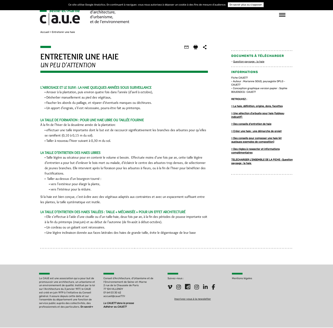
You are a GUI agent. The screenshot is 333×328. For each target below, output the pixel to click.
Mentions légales (242, 278)
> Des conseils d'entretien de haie (252, 123)
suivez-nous (230, 15)
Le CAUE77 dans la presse (118, 303)
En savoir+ (86, 306)
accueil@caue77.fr (114, 296)
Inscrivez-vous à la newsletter (192, 298)
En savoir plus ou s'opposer (246, 4)
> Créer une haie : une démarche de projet (257, 131)
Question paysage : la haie (249, 61)
